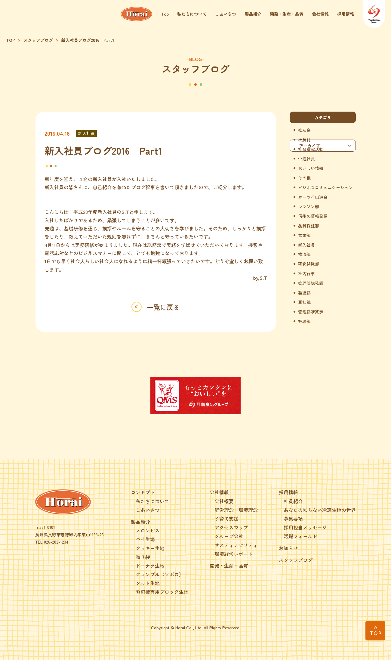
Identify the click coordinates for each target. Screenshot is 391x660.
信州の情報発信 (313, 216)
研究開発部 (308, 264)
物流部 (304, 254)
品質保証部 (308, 225)
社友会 (304, 130)
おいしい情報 (310, 168)
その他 (304, 177)
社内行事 (306, 273)
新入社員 (86, 133)
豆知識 (304, 302)
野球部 (304, 321)
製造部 (304, 292)
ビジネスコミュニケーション (325, 187)
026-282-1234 (56, 542)
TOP (10, 40)
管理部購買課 (310, 311)
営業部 (304, 235)
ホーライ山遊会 (313, 197)
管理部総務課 (310, 283)
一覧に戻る (163, 307)
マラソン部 (308, 206)
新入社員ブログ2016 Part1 (87, 40)
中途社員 (306, 158)
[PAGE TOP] (375, 630)
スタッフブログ (38, 40)
